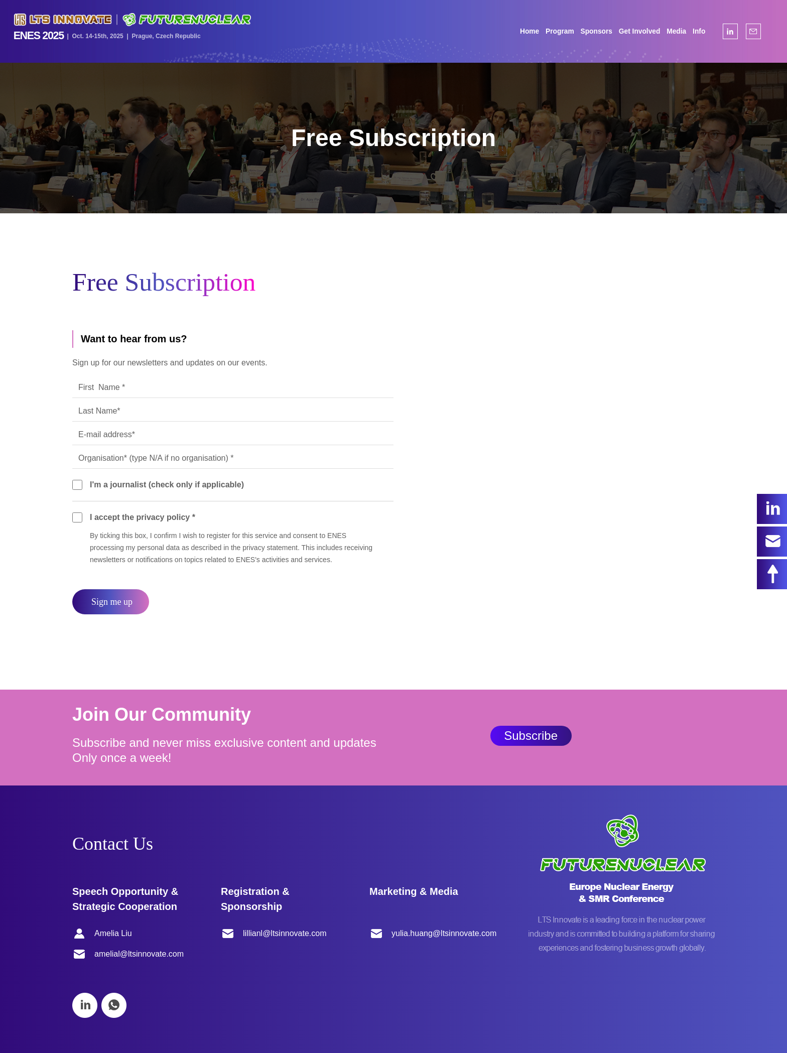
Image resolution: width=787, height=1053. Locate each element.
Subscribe (531, 735)
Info (694, 31)
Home (525, 31)
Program (555, 31)
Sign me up (112, 602)
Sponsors (591, 31)
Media (672, 31)
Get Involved (634, 31)
